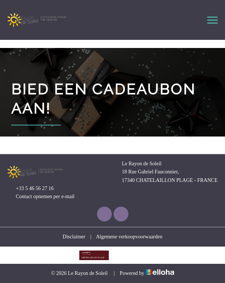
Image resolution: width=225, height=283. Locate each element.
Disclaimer (74, 236)
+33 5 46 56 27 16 (30, 188)
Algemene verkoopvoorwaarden (129, 236)
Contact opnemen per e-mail (41, 197)
